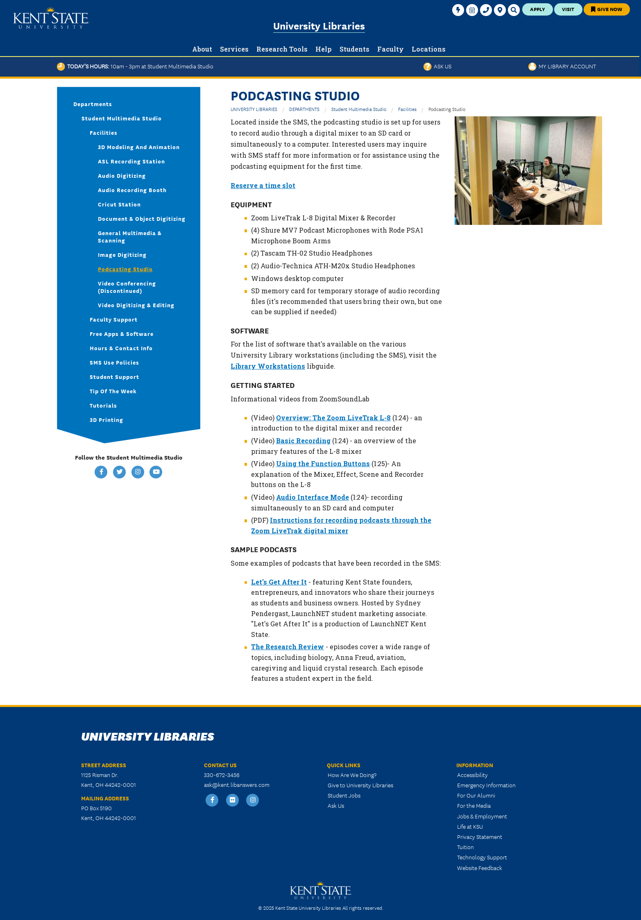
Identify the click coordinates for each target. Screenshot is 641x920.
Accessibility (472, 774)
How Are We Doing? (352, 774)
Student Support (114, 376)
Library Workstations (268, 366)
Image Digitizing (122, 254)
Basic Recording (303, 440)
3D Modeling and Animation (139, 146)
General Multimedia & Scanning (130, 236)
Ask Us (437, 65)
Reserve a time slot (263, 185)
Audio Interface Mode (312, 497)
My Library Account (562, 65)
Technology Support (482, 856)
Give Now (606, 9)
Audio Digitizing (122, 175)
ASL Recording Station (131, 161)
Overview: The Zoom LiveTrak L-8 (333, 417)
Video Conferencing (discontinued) (127, 286)
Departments (92, 103)
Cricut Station (119, 204)
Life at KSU (470, 826)
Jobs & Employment (482, 815)
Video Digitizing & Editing (136, 304)
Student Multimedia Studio (358, 109)
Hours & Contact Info (121, 347)
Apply (537, 9)
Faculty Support (114, 319)
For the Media (474, 805)
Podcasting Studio (125, 268)
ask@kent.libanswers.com (237, 784)
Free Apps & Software (122, 333)
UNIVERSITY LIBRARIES (254, 109)
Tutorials (103, 405)
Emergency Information (486, 784)
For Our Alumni (476, 795)
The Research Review (287, 646)
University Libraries (319, 25)
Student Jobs (344, 795)
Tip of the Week (113, 390)
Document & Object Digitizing (142, 218)
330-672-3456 (222, 774)
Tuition (465, 846)
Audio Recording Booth (132, 189)
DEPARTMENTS (304, 109)
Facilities (407, 109)
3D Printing (106, 419)
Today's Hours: (135, 65)
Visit (568, 9)
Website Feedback (479, 867)
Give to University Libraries (360, 784)
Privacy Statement (479, 836)
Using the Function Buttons (323, 463)
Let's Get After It (279, 582)
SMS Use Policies (114, 362)
